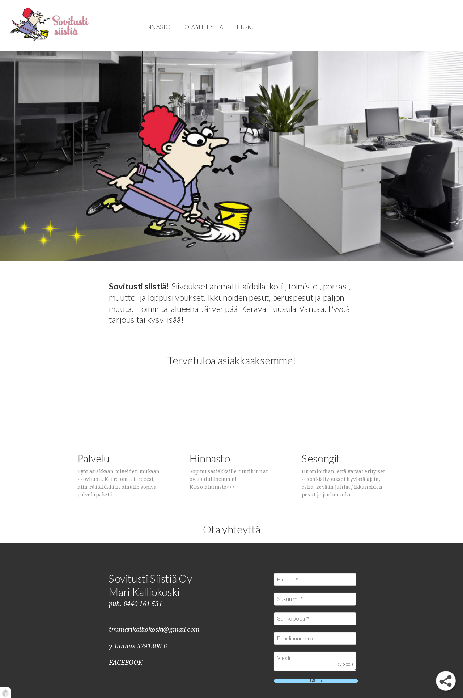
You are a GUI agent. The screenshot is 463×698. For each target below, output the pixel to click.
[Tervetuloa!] (49, 25)
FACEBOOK (126, 662)
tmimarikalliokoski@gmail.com (154, 629)
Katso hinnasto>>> (212, 487)
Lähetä (316, 681)
